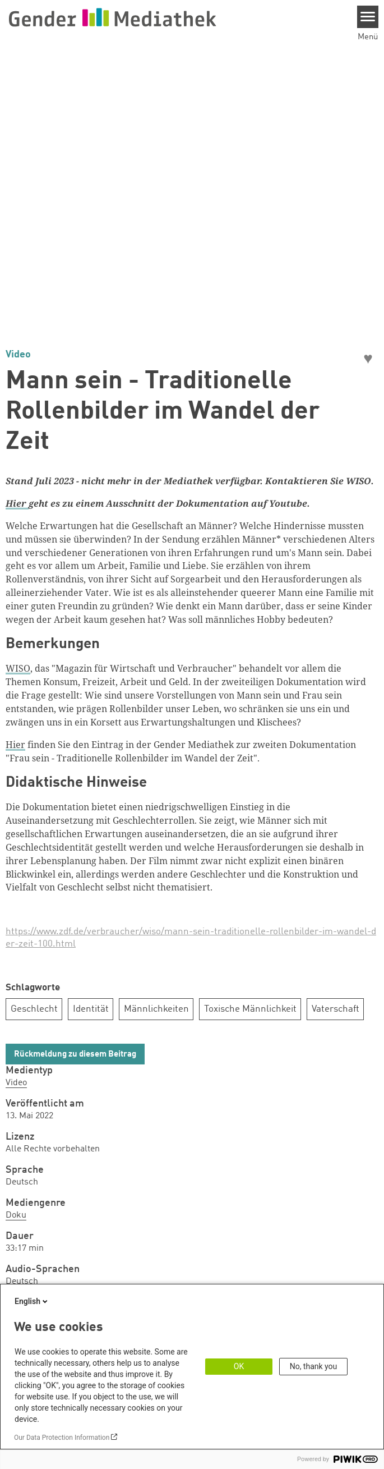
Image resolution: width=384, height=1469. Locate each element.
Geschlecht (34, 1009)
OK (239, 1366)
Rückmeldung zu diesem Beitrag (75, 1054)
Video (16, 1082)
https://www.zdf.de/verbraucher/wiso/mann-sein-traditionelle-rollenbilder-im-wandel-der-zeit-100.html (191, 938)
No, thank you (313, 1366)
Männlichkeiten (156, 1009)
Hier (15, 744)
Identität (91, 1009)
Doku (16, 1215)
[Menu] (368, 17)
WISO (18, 668)
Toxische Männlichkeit (250, 1009)
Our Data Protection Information (61, 1438)
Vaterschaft (335, 1009)
